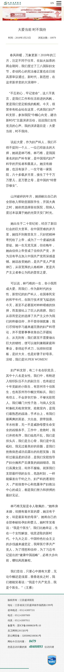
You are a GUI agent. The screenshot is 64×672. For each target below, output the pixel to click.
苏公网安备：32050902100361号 (24, 635)
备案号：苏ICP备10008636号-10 (24, 625)
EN (52, 3)
